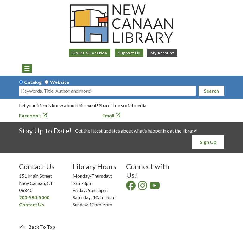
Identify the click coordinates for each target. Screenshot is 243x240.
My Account (162, 52)
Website (59, 82)
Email (108, 115)
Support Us (129, 52)
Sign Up (208, 142)
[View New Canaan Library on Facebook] (131, 187)
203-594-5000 (34, 197)
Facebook (30, 115)
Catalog (33, 82)
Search (211, 90)
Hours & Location (89, 52)
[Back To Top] (121, 227)
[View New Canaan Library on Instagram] (143, 187)
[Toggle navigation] (27, 68)
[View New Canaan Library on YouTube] (155, 187)
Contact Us (31, 204)
